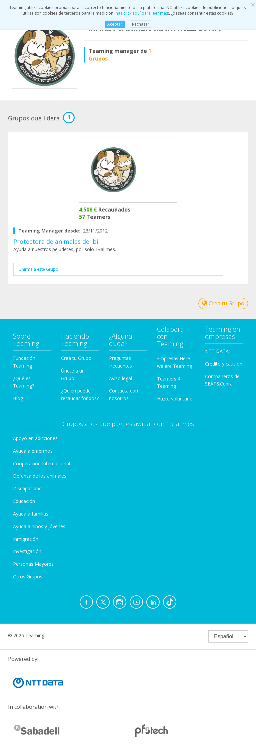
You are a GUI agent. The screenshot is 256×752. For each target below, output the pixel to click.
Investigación (27, 551)
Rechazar (140, 24)
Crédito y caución (223, 364)
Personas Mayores (33, 564)
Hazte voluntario (175, 398)
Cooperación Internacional (41, 463)
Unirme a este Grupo (38, 269)
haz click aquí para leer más (142, 13)
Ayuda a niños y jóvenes (39, 526)
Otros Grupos (27, 576)
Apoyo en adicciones (35, 438)
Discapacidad (27, 488)
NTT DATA (217, 351)
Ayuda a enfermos (33, 451)
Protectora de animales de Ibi (55, 241)
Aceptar (114, 24)
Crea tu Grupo (223, 303)
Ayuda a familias (30, 514)
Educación (24, 501)
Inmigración (25, 539)
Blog (18, 398)
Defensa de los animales (39, 476)
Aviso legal (120, 378)
